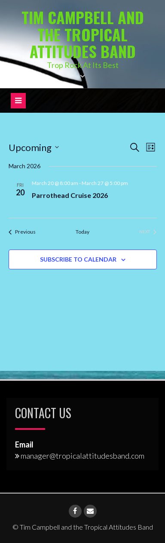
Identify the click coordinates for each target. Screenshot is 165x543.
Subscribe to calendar (78, 259)
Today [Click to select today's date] (82, 231)
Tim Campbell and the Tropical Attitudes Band (82, 34)
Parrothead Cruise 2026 (70, 195)
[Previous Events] (22, 232)
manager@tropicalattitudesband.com (82, 455)
